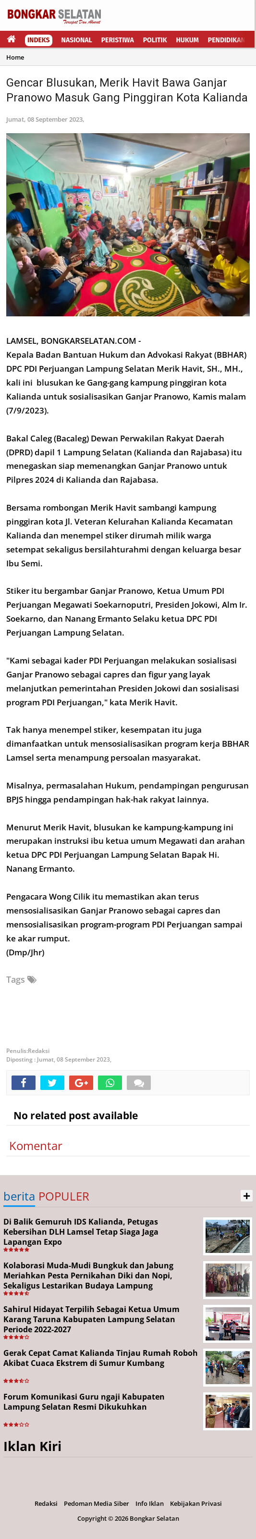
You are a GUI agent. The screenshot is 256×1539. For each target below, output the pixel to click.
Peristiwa (117, 40)
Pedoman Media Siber (96, 1503)
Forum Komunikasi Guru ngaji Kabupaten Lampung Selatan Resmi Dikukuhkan (84, 1401)
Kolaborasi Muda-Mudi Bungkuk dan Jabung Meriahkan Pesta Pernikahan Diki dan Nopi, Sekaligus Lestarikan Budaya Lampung (88, 1275)
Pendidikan (226, 40)
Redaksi (46, 1503)
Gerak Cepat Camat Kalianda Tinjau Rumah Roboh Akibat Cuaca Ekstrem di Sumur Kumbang (100, 1358)
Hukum (187, 40)
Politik (155, 40)
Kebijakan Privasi (196, 1503)
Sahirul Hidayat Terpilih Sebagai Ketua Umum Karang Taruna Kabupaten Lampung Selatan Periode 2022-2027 (91, 1319)
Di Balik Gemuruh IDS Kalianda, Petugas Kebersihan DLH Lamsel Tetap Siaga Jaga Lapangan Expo (80, 1231)
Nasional (76, 40)
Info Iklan (149, 1503)
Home (15, 57)
